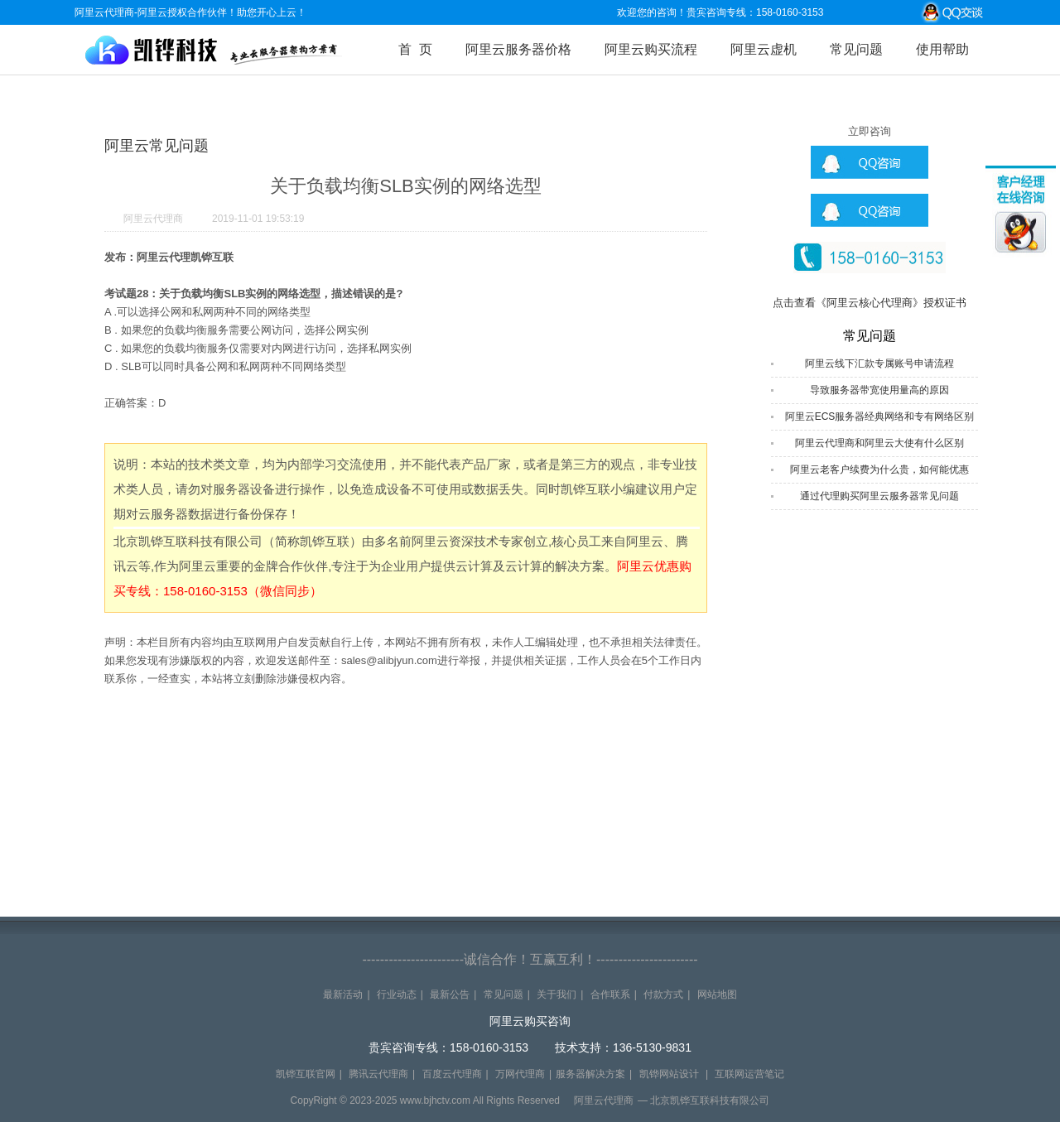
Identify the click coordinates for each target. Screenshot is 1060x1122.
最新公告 (450, 994)
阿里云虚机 (763, 49)
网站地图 (717, 994)
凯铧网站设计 (669, 1074)
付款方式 (663, 994)
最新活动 (343, 994)
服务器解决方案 (590, 1074)
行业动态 (397, 994)
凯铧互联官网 (305, 1074)
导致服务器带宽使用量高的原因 (879, 390)
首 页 (415, 49)
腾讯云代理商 (378, 1074)
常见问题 (856, 49)
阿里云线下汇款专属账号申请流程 (879, 363)
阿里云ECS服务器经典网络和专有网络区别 (880, 416)
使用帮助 (942, 49)
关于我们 (556, 994)
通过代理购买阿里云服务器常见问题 (879, 496)
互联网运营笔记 (749, 1074)
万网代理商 (520, 1074)
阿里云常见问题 (156, 145)
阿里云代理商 (153, 218)
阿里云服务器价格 (518, 49)
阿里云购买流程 (651, 49)
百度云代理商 (452, 1074)
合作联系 (610, 994)
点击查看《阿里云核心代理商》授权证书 (869, 302)
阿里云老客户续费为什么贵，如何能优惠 (879, 469)
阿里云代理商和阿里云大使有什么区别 (879, 443)
